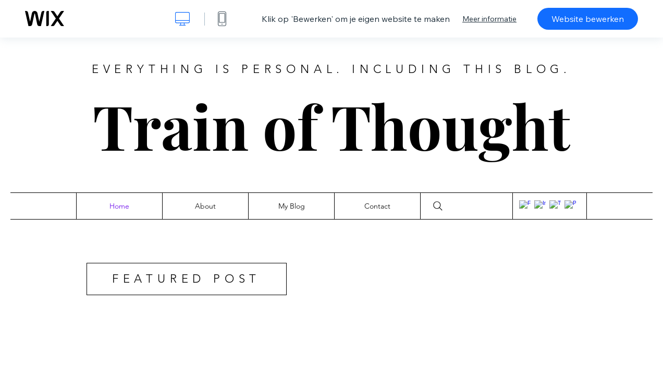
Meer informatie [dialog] (489, 18)
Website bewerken (587, 19)
